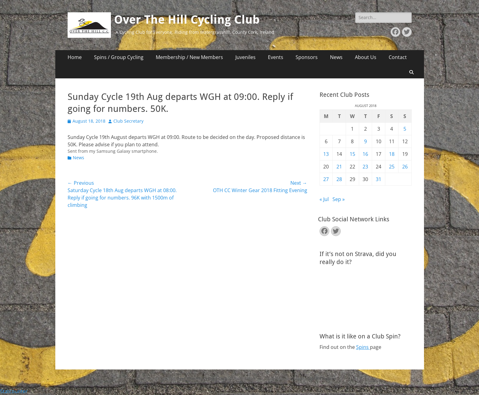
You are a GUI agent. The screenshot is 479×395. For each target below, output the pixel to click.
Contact (398, 57)
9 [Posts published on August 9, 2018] (365, 141)
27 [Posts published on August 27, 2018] (326, 179)
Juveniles (245, 57)
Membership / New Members (189, 57)
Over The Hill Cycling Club (187, 19)
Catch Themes (321, 378)
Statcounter (14, 391)
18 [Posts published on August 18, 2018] (392, 154)
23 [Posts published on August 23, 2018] (365, 166)
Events (275, 57)
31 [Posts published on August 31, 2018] (378, 179)
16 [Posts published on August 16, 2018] (365, 154)
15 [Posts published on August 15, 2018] (352, 154)
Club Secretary (128, 121)
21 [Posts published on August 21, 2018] (339, 166)
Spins (363, 347)
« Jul (324, 199)
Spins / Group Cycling (118, 57)
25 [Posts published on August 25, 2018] (392, 166)
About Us (365, 57)
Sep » (338, 199)
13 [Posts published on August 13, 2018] (326, 154)
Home (75, 57)
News (336, 57)
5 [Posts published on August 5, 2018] (404, 128)
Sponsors (307, 57)
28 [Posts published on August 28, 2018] (339, 179)
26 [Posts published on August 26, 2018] (405, 166)
